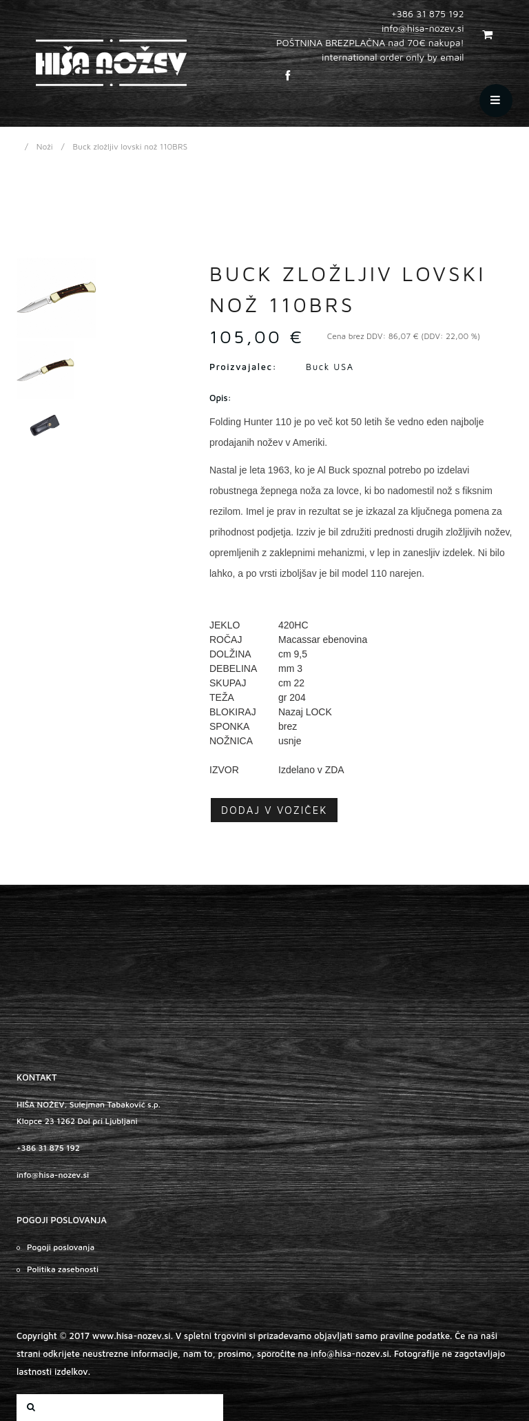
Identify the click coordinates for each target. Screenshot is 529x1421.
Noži (45, 146)
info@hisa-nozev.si (53, 1174)
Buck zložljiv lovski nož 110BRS (130, 146)
